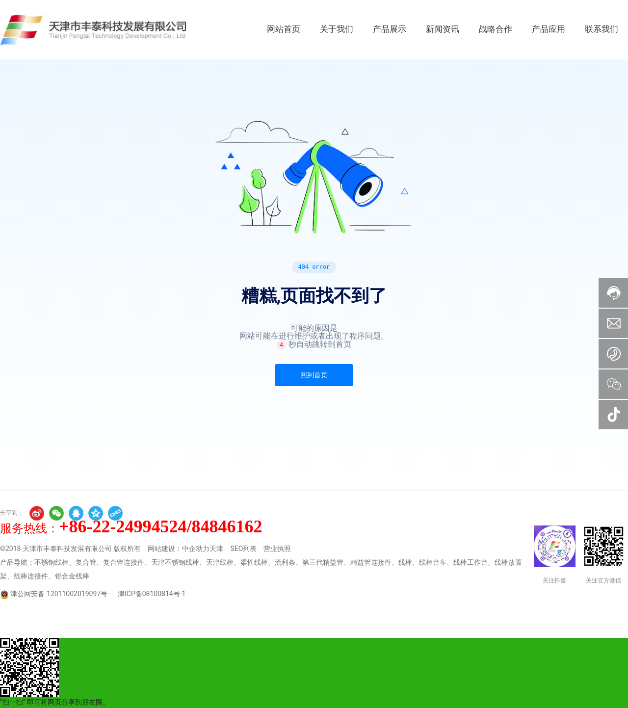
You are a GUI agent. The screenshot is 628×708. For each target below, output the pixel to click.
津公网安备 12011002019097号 (58, 594)
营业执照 (277, 548)
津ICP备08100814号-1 (151, 594)
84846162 (227, 526)
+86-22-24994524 (123, 526)
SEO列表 (243, 548)
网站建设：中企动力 (178, 548)
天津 (216, 548)
